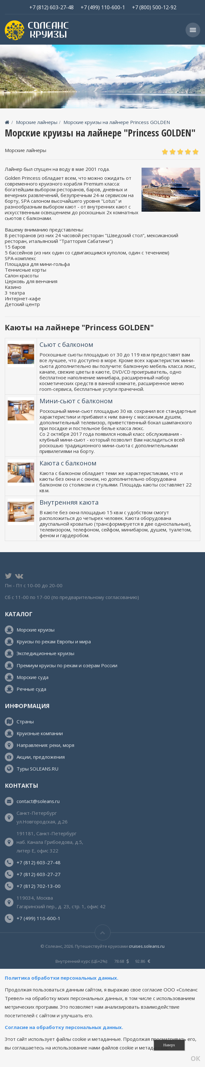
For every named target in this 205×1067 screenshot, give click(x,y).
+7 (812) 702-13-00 (39, 886)
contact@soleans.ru (38, 801)
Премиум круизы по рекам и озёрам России (67, 665)
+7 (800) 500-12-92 (154, 7)
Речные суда (31, 689)
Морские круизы (36, 629)
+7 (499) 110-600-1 (103, 7)
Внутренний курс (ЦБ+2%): (81, 961)
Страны (25, 721)
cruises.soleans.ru (147, 946)
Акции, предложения (41, 757)
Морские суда (32, 677)
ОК (195, 1058)
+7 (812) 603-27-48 (51, 7)
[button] (193, 30)
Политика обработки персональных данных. (62, 978)
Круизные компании (40, 733)
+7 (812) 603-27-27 (39, 874)
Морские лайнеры (36, 122)
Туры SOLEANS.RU (37, 768)
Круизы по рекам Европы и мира (54, 641)
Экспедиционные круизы (45, 653)
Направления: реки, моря (45, 745)
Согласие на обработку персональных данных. (64, 1027)
